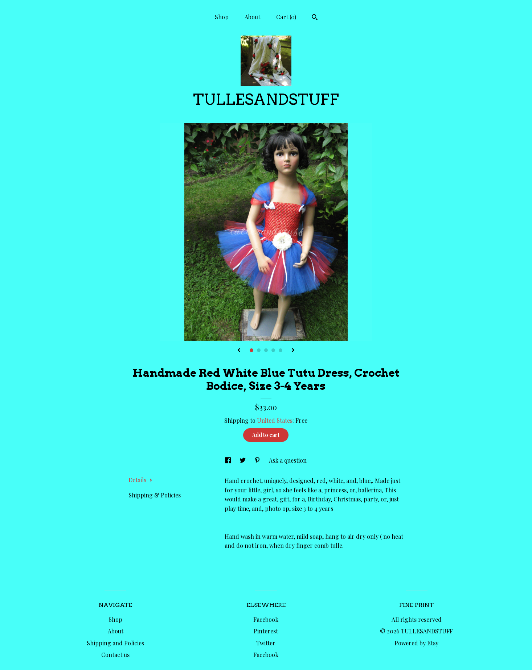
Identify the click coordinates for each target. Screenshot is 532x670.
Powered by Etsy (416, 643)
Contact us (115, 654)
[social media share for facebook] (228, 460)
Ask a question (288, 460)
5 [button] (280, 350)
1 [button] (251, 350)
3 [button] (266, 350)
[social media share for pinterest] (258, 460)
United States (274, 420)
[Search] (315, 18)
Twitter (265, 643)
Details (140, 480)
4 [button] (273, 350)
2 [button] (259, 350)
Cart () (286, 17)
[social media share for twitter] (243, 460)
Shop (222, 17)
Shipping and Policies (115, 643)
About (252, 17)
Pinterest (266, 631)
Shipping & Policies (154, 495)
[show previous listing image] (239, 350)
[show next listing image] (293, 350)
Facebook (265, 619)
